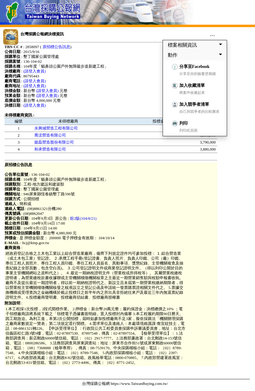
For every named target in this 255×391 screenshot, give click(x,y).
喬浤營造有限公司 (50, 135)
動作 (196, 55)
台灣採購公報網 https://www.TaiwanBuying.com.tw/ (125, 383)
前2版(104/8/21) (83, 218)
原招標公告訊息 (56, 46)
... (212, 33)
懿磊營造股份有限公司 (54, 142)
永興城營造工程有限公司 (56, 128)
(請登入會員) (34, 71)
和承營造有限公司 (50, 149)
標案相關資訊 (196, 45)
